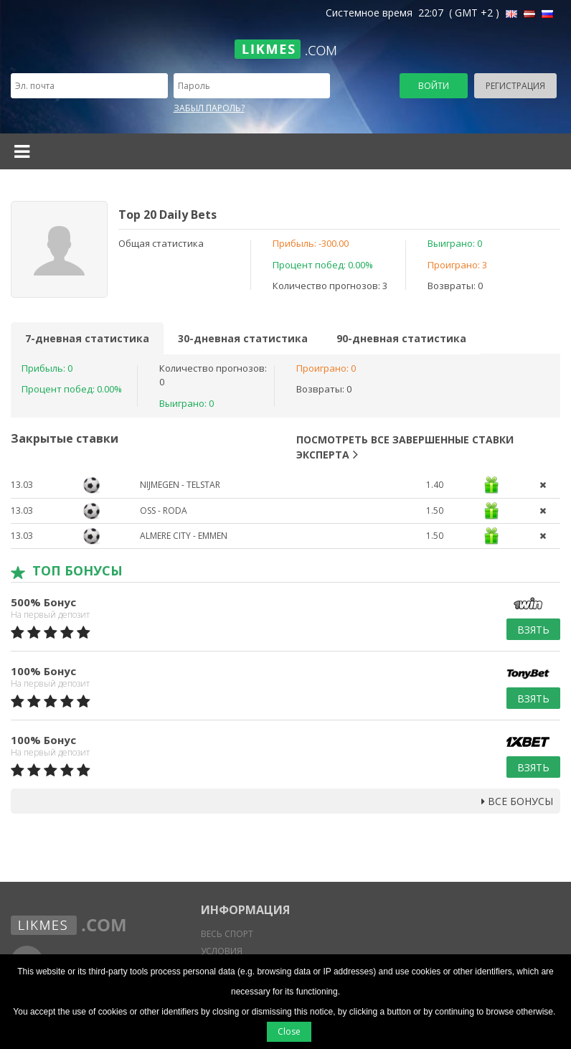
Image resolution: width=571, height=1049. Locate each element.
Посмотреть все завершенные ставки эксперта (405, 447)
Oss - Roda (163, 510)
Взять (533, 629)
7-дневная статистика (87, 338)
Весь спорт (227, 934)
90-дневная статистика (401, 338)
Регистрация (515, 86)
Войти (433, 86)
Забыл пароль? (209, 108)
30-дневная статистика (243, 338)
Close (289, 1031)
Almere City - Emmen (183, 536)
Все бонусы (517, 801)
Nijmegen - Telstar (180, 485)
